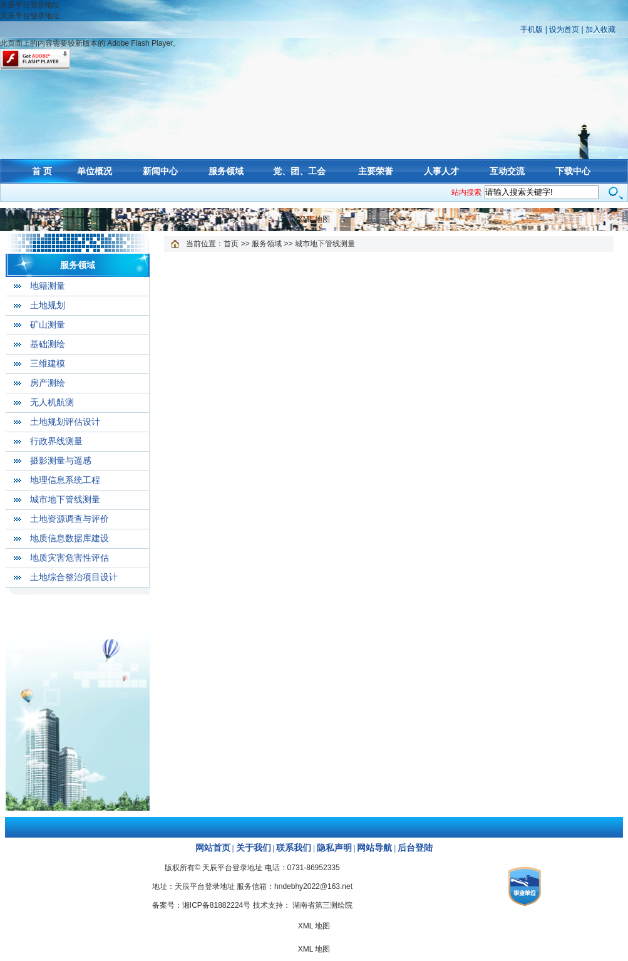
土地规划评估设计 (65, 422)
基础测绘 (47, 344)
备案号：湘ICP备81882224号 (201, 905)
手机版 (531, 29)
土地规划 (47, 305)
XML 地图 (314, 219)
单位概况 (94, 171)
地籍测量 (47, 286)
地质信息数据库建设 (69, 538)
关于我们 (253, 848)
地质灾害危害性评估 (69, 558)
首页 (231, 243)
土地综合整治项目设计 (74, 577)
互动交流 (507, 171)
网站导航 (374, 848)
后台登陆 (415, 848)
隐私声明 (334, 848)
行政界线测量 (56, 441)
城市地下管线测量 (65, 499)
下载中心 (572, 171)
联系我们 (293, 848)
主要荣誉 (375, 171)
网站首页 (212, 848)
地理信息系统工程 (65, 480)
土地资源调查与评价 (69, 519)
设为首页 (564, 29)
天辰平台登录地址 (30, 5)
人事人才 (441, 171)
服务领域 (226, 171)
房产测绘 (47, 383)
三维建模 (47, 363)
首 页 (42, 171)
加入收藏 (600, 29)
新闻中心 (160, 171)
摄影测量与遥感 (60, 460)
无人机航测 (52, 402)
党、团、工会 (299, 171)
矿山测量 (47, 325)
